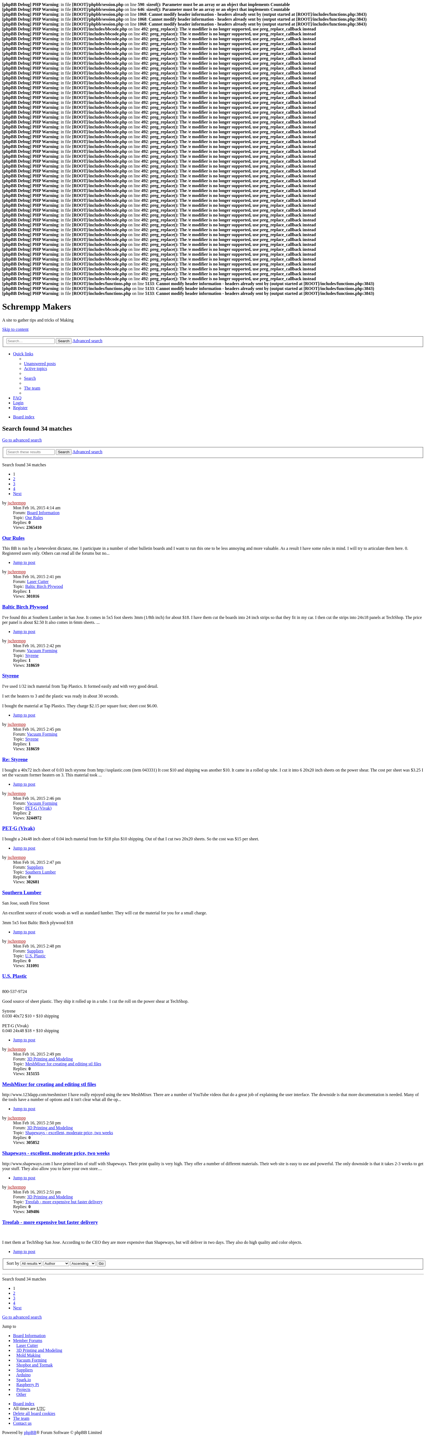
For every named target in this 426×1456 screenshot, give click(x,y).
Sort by (13, 1263)
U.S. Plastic (35, 956)
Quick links (23, 353)
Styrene (32, 655)
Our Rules (34, 517)
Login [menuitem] (18, 402)
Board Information (43, 512)
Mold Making (28, 1355)
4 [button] (14, 488)
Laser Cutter (38, 581)
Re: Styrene (15, 759)
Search (63, 341)
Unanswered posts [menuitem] (40, 363)
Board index (24, 417)
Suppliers (35, 867)
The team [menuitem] (32, 388)
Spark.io (23, 1379)
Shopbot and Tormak (34, 1365)
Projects (23, 1389)
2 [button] (14, 479)
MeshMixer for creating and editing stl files (63, 1064)
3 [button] (14, 484)
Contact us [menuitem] (22, 1423)
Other (21, 1394)
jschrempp (17, 503)
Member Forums (27, 1340)
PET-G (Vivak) (38, 808)
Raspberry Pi (27, 1384)
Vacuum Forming (42, 650)
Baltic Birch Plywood (44, 586)
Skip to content (15, 329)
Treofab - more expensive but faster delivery (64, 1201)
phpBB (30, 1432)
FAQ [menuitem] (17, 398)
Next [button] (17, 493)
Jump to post (24, 562)
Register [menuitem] (20, 407)
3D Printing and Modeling (50, 1059)
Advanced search (87, 340)
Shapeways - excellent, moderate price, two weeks (69, 1132)
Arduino (23, 1374)
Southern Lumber (40, 872)
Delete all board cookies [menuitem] (34, 1413)
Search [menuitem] (30, 378)
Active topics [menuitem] (35, 368)
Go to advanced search (22, 440)
